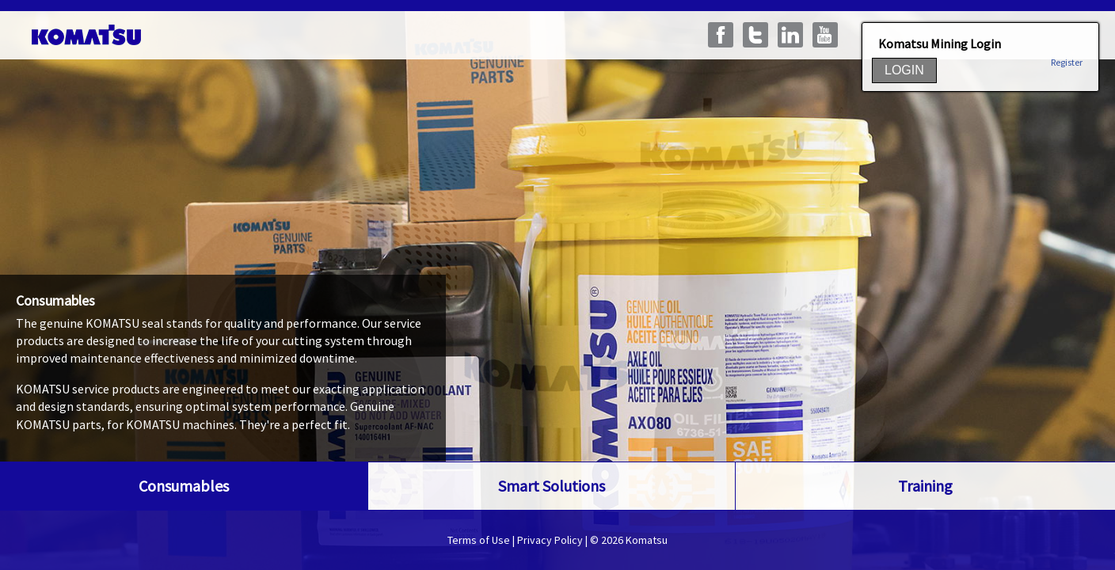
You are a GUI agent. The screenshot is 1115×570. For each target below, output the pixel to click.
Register (1067, 63)
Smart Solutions (551, 486)
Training (925, 486)
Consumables (184, 486)
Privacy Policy (550, 540)
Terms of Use (478, 540)
